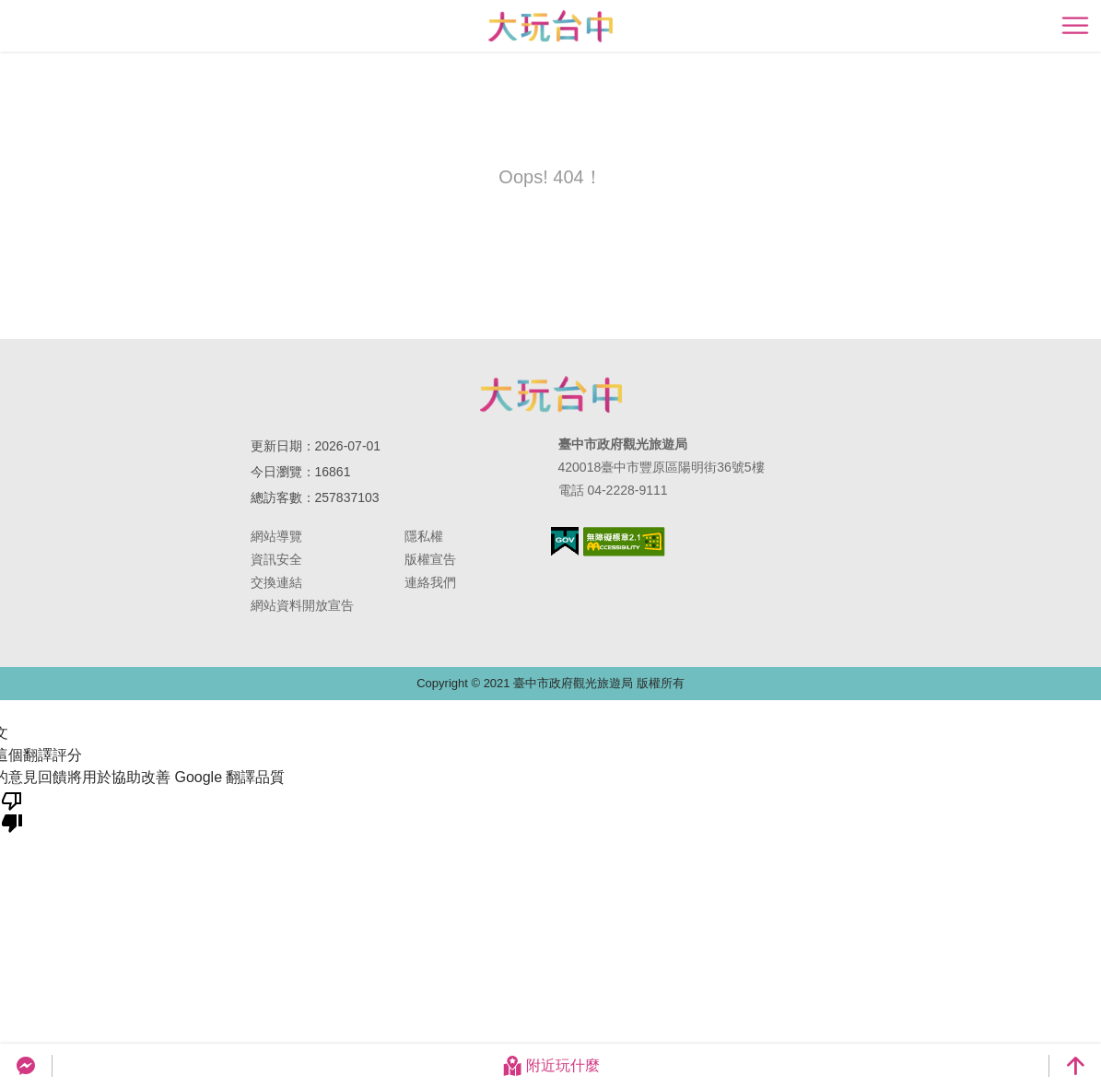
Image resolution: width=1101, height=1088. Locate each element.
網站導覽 (276, 536)
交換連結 (276, 582)
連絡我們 (430, 582)
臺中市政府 (551, 394)
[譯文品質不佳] (12, 811)
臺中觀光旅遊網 (550, 26)
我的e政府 (565, 541)
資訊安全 (276, 559)
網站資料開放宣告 (302, 605)
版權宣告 (430, 559)
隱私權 (423, 536)
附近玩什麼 (551, 1066)
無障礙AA (624, 541)
